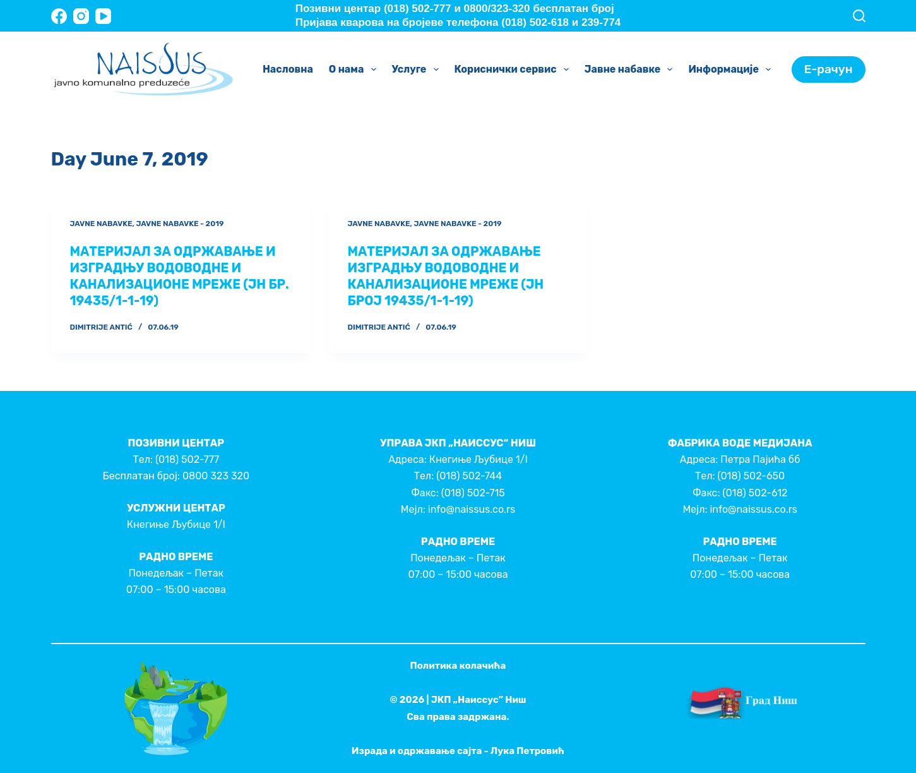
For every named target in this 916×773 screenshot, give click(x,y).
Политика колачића (458, 665)
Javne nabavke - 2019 (179, 223)
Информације (732, 69)
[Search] (859, 15)
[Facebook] (59, 16)
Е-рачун (828, 69)
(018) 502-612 (754, 493)
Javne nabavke (101, 223)
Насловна (288, 69)
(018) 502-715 (473, 493)
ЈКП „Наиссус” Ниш (478, 699)
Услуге (418, 69)
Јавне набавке (631, 69)
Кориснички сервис (514, 69)
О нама (355, 69)
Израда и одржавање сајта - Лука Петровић (458, 751)
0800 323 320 (215, 476)
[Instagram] (81, 16)
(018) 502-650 (751, 476)
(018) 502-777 (187, 459)
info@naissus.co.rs (471, 509)
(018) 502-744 (469, 476)
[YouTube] (103, 16)
